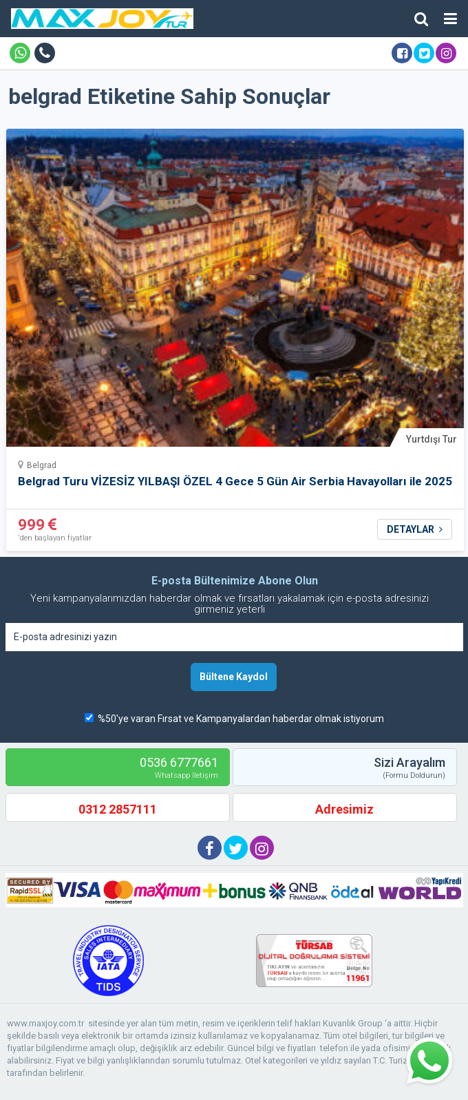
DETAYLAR (415, 529)
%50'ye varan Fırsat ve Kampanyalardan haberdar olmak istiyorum (241, 718)
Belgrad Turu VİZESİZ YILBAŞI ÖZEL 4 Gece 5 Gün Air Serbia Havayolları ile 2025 (235, 481)
